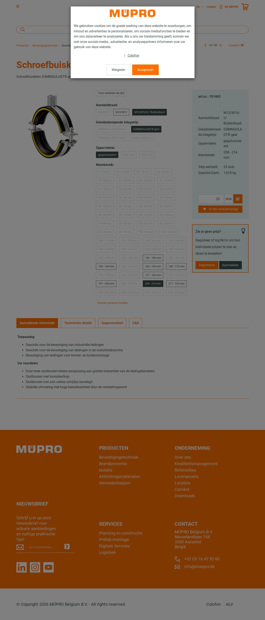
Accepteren (145, 70)
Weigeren (118, 70)
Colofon (133, 55)
